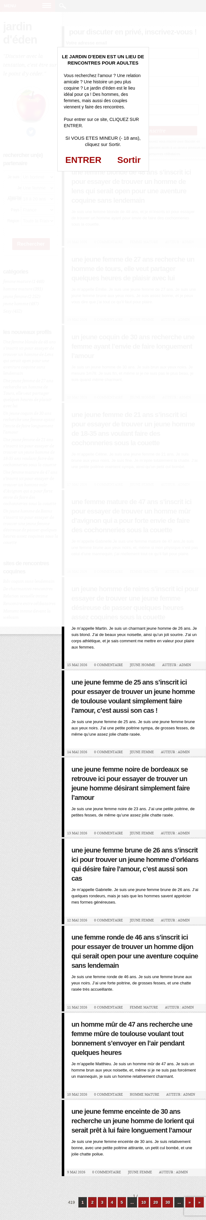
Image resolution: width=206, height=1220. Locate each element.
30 (168, 1202)
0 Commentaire (108, 665)
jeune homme (142, 665)
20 (155, 1202)
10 (143, 1202)
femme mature (144, 1007)
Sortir (129, 160)
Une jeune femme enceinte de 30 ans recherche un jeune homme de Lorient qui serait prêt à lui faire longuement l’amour (132, 1121)
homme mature (144, 1094)
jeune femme (142, 752)
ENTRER (83, 160)
